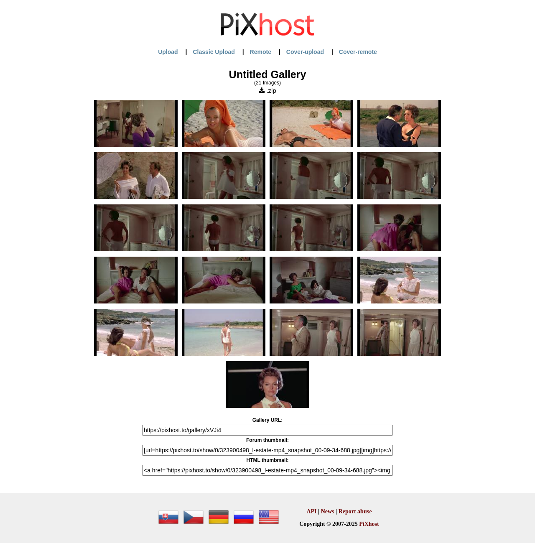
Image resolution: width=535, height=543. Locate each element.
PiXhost (369, 524)
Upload (168, 51)
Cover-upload (305, 51)
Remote (260, 51)
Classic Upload (213, 51)
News (327, 511)
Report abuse (355, 511)
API (311, 511)
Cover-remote (358, 51)
